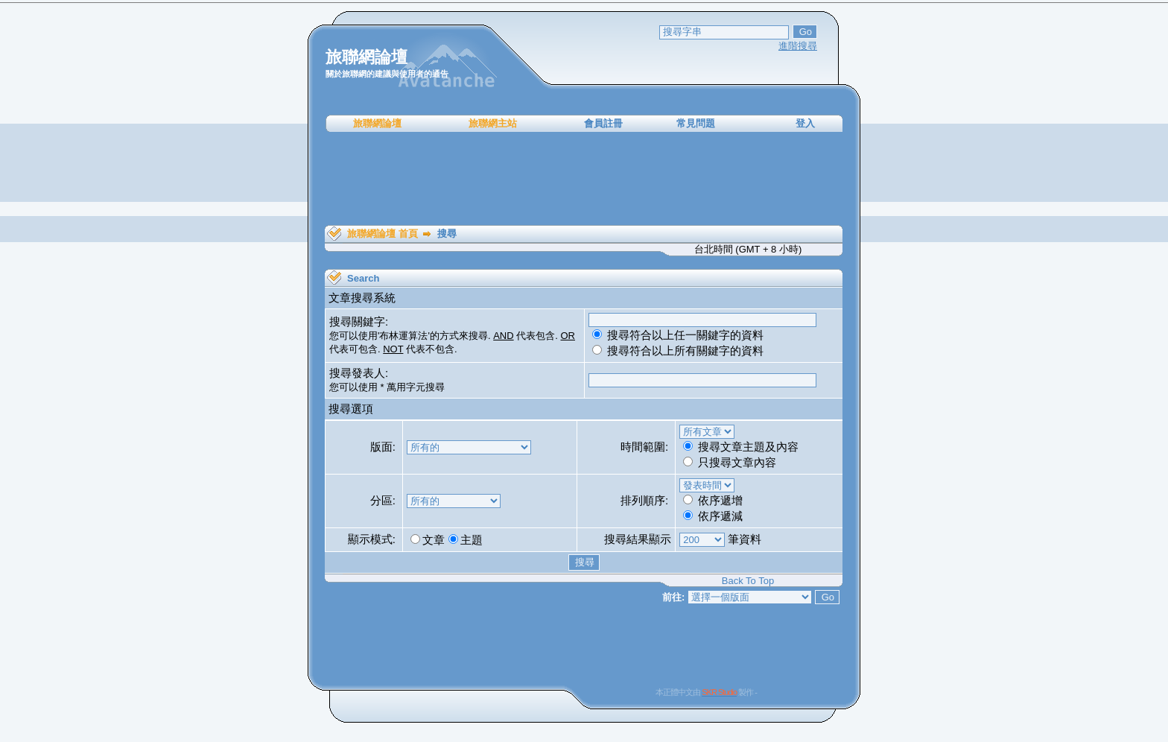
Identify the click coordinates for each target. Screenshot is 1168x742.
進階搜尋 (797, 45)
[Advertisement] (584, 178)
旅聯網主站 (493, 123)
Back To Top (748, 580)
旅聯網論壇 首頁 (382, 233)
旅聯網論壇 (377, 123)
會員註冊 (603, 123)
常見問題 (695, 123)
